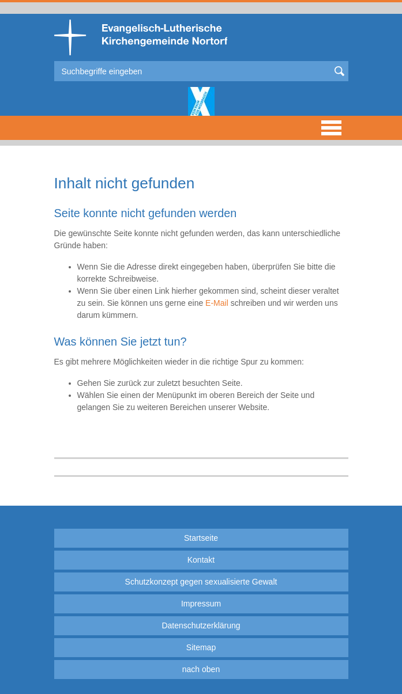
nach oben (201, 669)
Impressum (201, 603)
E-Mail (216, 303)
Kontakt (201, 559)
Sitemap (201, 647)
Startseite (201, 538)
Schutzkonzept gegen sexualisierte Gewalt (201, 581)
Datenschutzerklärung (200, 625)
